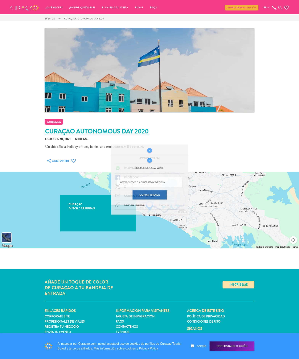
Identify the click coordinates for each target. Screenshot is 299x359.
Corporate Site (57, 316)
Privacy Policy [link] (148, 348)
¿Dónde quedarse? (82, 7)
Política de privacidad (206, 316)
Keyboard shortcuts (264, 247)
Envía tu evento (58, 332)
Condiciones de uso (203, 321)
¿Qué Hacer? (54, 7)
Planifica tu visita (115, 7)
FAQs (153, 7)
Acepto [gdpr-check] (201, 346)
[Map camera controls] (293, 240)
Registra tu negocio (62, 326)
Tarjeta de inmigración (242, 7)
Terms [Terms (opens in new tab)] (295, 247)
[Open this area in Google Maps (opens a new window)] (7, 245)
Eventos (50, 18)
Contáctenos (127, 326)
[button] (24, 7)
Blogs (139, 7)
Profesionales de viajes (65, 321)
